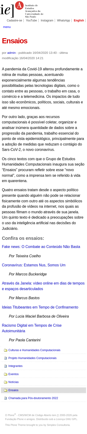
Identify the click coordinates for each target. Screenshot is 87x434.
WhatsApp (63, 20)
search (81, 27)
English (79, 20)
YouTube (31, 20)
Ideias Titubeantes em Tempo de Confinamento (40, 307)
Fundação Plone (14, 419)
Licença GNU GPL (66, 419)
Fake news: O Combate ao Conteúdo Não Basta (41, 247)
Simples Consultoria (58, 425)
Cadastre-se (14, 20)
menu (7, 27)
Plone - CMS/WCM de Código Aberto (30, 415)
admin (11, 52)
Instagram (47, 20)
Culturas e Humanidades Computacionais (34, 350)
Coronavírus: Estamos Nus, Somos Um (33, 265)
